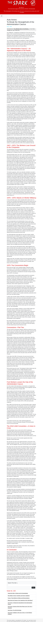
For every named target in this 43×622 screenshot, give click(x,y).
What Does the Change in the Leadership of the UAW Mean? (20, 600)
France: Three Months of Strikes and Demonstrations (18, 598)
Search (33, 587)
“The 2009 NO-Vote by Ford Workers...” (21, 28)
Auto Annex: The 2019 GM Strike (14, 610)
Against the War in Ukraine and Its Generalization (18, 593)
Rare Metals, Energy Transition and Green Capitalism (19, 595)
